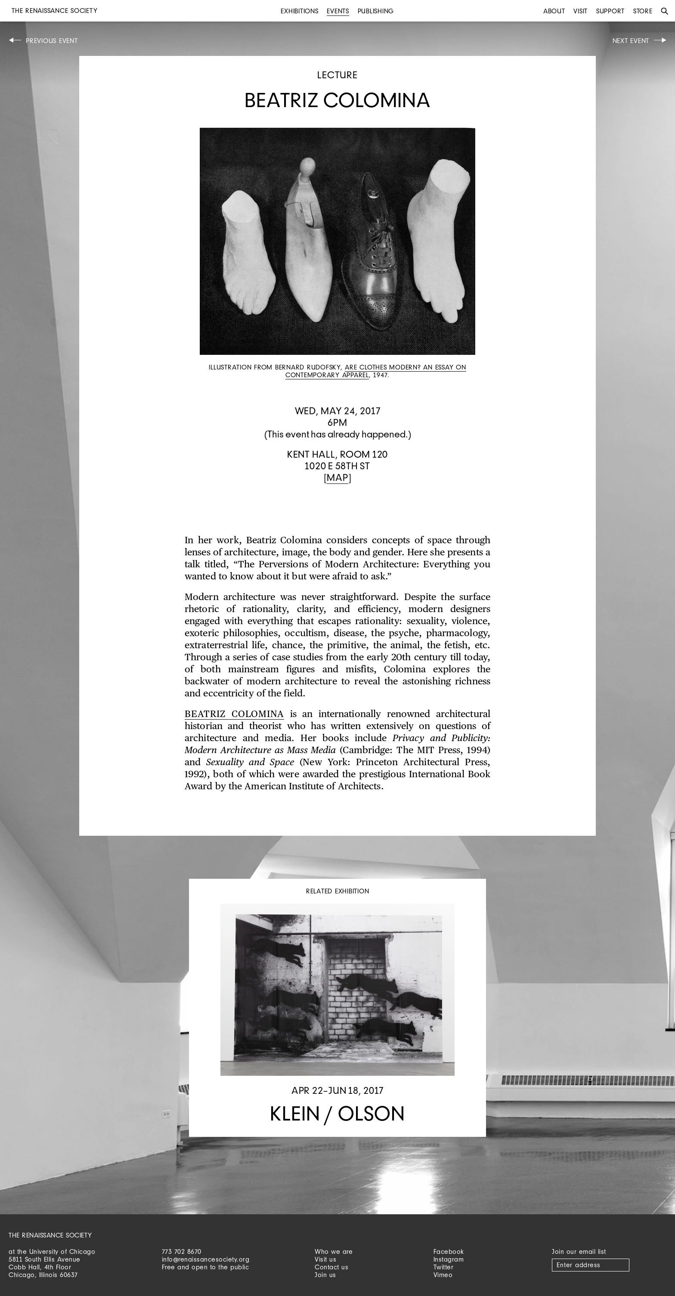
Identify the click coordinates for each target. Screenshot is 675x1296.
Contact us (331, 1267)
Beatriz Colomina (234, 714)
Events (338, 11)
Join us (325, 1275)
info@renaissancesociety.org (206, 1259)
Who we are (334, 1251)
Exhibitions (299, 11)
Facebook (448, 1251)
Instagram (448, 1259)
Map (337, 477)
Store (643, 11)
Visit (580, 11)
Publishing (376, 11)
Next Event (631, 41)
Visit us (325, 1259)
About (554, 11)
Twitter (443, 1267)
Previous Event (52, 41)
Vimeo (443, 1275)
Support (610, 11)
